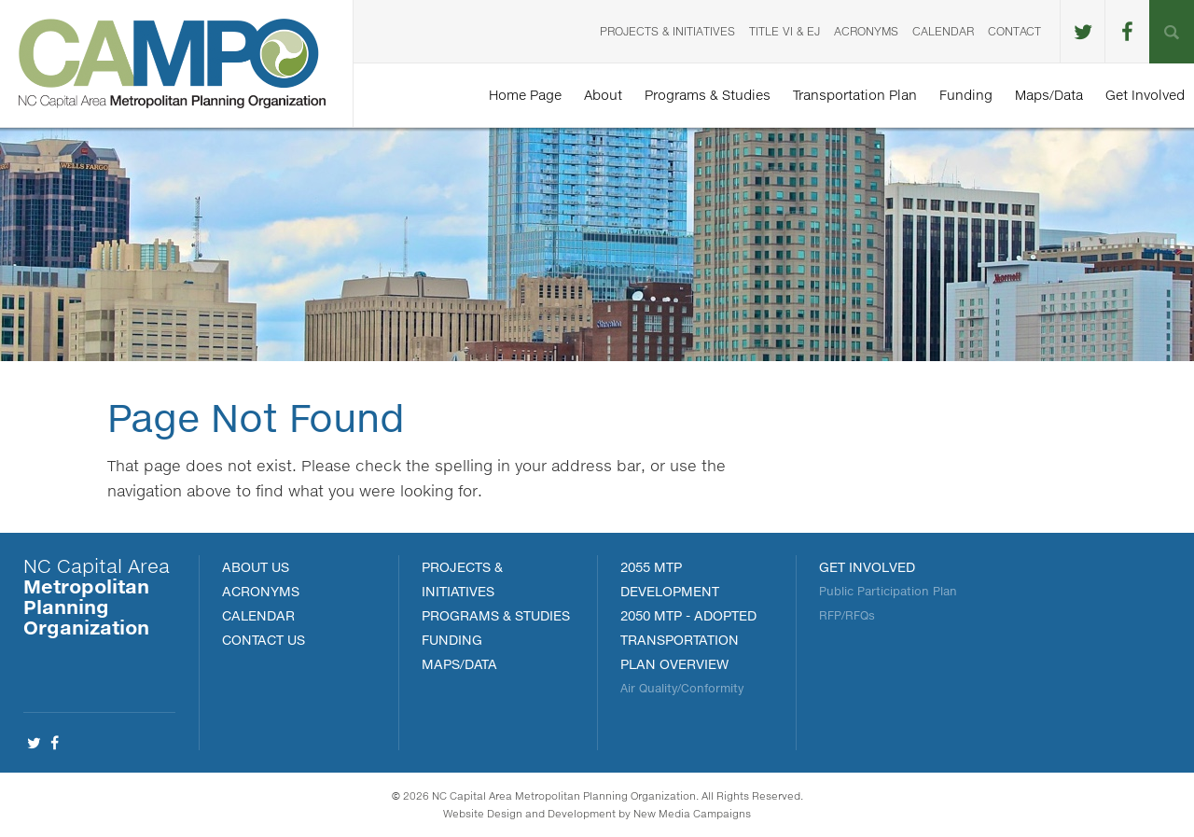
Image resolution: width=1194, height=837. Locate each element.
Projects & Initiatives (667, 31)
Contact (1014, 31)
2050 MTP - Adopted (688, 615)
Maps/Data (1049, 95)
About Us (255, 567)
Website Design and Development (529, 813)
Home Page (525, 95)
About (603, 95)
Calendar (943, 31)
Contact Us (263, 640)
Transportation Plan (855, 95)
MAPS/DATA (459, 664)
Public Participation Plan (888, 591)
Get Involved (1145, 95)
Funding (966, 95)
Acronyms (866, 31)
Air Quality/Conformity (681, 688)
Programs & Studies (708, 95)
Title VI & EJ (784, 31)
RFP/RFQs (847, 615)
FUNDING (452, 640)
